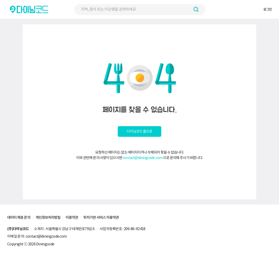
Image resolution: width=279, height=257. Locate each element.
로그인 (267, 9)
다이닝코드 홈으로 (139, 131)
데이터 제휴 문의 (18, 217)
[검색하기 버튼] (196, 9)
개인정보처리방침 (48, 217)
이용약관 (72, 217)
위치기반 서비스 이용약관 (101, 217)
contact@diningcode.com (143, 157)
